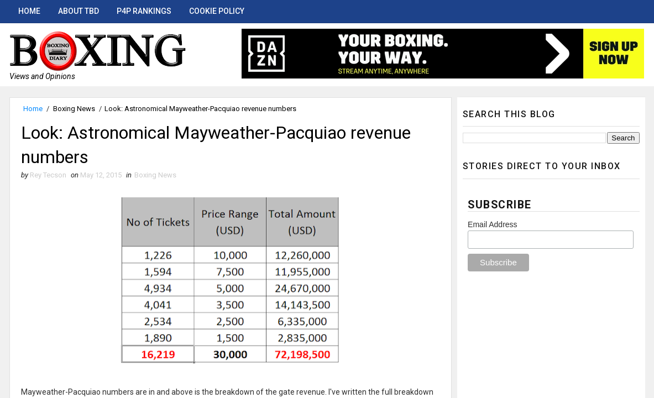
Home (29, 11)
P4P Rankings (144, 11)
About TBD (78, 11)
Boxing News (74, 108)
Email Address (492, 224)
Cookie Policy (216, 11)
